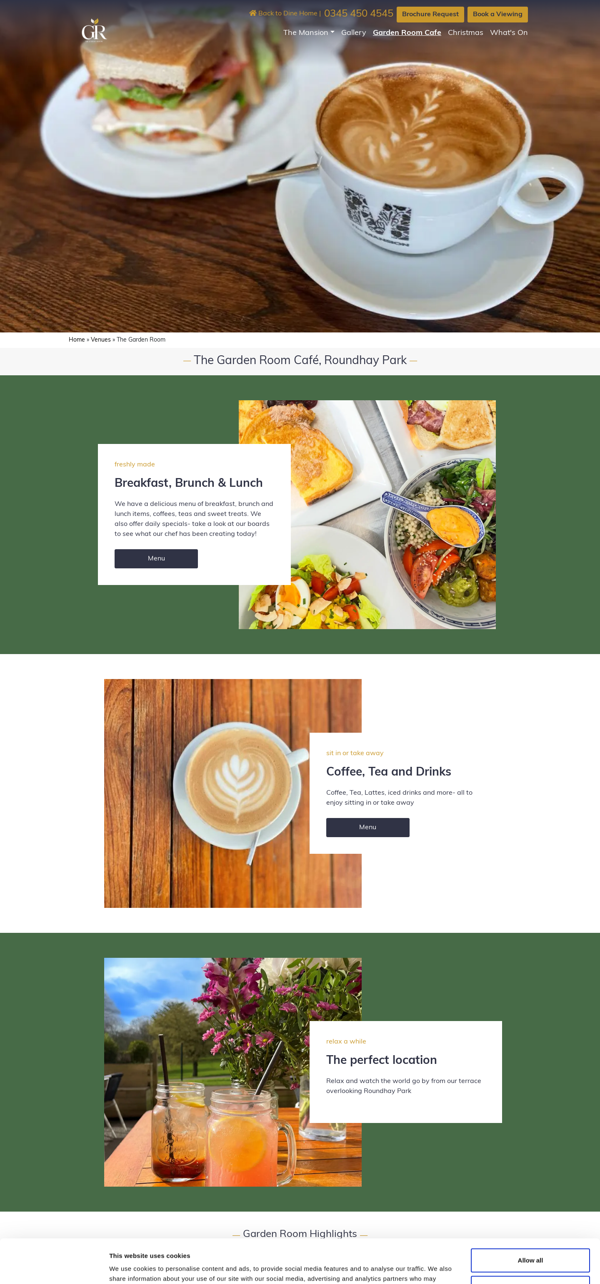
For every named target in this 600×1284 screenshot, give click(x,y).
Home (77, 340)
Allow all (530, 1216)
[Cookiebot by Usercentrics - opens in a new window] (54, 1268)
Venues (101, 340)
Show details (128, 1267)
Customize (531, 1243)
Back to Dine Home (283, 13)
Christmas (465, 33)
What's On (509, 33)
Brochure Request (430, 14)
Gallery (353, 33)
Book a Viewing (497, 14)
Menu (156, 558)
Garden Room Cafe (407, 33)
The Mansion (305, 33)
